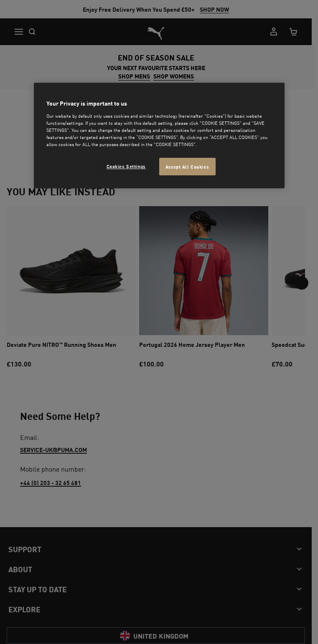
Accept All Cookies (187, 166)
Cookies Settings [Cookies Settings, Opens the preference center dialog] (126, 165)
